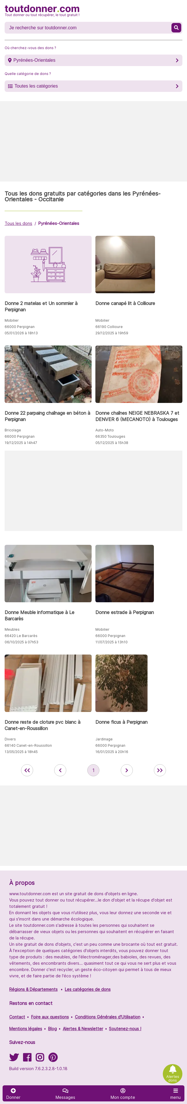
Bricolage (13, 430)
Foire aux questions (50, 1016)
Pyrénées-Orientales (34, 60)
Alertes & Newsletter (83, 1028)
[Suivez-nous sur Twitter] (13, 1059)
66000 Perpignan (20, 327)
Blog (52, 1028)
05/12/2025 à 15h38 (111, 443)
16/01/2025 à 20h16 (111, 752)
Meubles (12, 629)
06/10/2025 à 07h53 (21, 642)
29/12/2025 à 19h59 (111, 333)
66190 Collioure (109, 327)
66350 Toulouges (110, 436)
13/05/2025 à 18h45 (21, 752)
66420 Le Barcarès (21, 636)
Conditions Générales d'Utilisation (107, 1016)
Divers (10, 739)
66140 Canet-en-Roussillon (28, 745)
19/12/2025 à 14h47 (21, 443)
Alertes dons (172, 1078)
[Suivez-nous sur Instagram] (40, 1059)
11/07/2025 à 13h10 (111, 642)
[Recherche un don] (88, 27)
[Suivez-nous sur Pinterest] (52, 1059)
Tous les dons (18, 223)
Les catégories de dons (88, 989)
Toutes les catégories (36, 86)
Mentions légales (25, 1028)
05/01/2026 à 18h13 (21, 333)
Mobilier (12, 320)
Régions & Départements (33, 989)
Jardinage (104, 739)
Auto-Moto (104, 430)
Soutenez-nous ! (125, 1028)
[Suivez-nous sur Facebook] (27, 1059)
